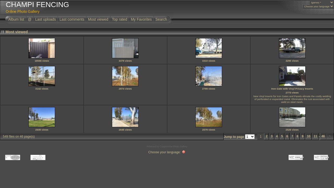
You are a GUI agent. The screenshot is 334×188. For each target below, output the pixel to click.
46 (323, 136)
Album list (16, 19)
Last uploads (45, 19)
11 (315, 136)
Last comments (71, 19)
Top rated (119, 19)
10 (308, 136)
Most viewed (98, 19)
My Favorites (141, 19)
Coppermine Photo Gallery (173, 146)
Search (161, 19)
